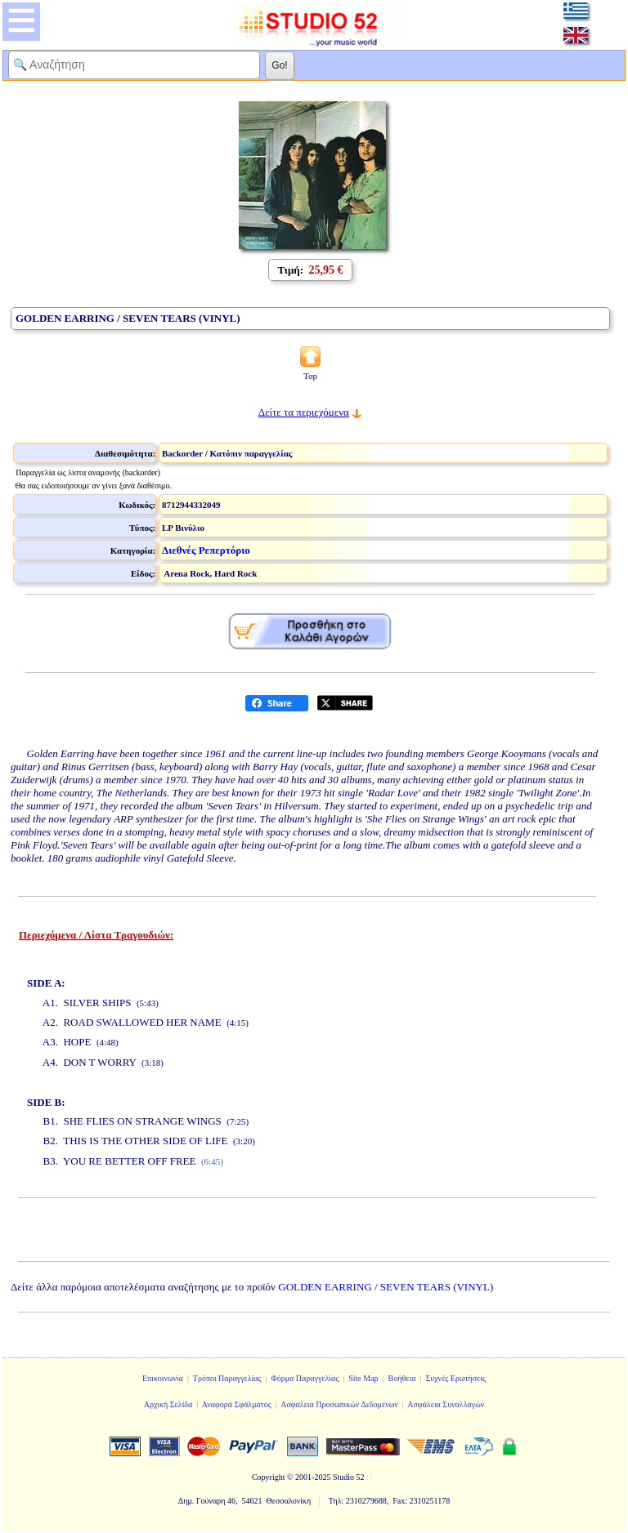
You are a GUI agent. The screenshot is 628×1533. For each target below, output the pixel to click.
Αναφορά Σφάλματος (236, 1404)
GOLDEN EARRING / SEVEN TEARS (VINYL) (385, 1287)
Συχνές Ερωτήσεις (455, 1378)
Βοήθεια (402, 1378)
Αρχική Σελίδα (168, 1404)
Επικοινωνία (162, 1378)
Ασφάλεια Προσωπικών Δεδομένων (339, 1404)
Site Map (363, 1378)
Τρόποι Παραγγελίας (227, 1378)
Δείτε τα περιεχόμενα (303, 412)
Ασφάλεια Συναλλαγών (445, 1404)
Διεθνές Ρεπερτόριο (206, 550)
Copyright (268, 1477)
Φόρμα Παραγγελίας (305, 1378)
